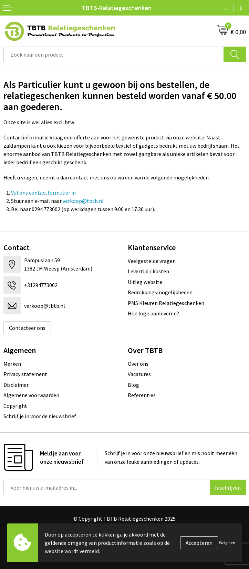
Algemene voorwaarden (31, 395)
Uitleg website (145, 281)
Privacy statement (25, 374)
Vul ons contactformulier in (43, 192)
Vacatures (139, 374)
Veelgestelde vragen (152, 260)
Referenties (142, 395)
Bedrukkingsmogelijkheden (160, 292)
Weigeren (227, 542)
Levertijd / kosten (148, 271)
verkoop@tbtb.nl (83, 200)
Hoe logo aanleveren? (153, 313)
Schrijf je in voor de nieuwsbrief (39, 416)
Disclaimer (16, 384)
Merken (12, 363)
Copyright (15, 405)
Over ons (138, 363)
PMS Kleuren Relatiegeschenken (166, 303)
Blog (133, 384)
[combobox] (113, 54)
